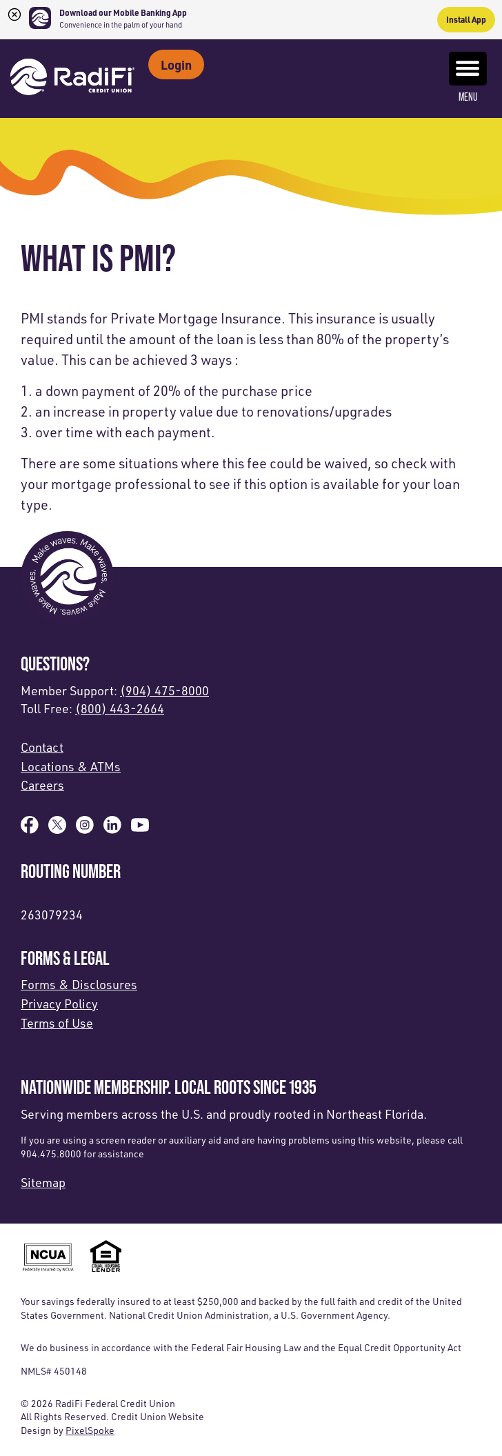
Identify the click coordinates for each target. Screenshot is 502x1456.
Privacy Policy (59, 1003)
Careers (42, 784)
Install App (466, 19)
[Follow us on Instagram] (85, 829)
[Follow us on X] (57, 829)
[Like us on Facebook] (30, 829)
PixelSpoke (90, 1430)
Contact (42, 747)
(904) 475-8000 (164, 690)
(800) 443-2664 (119, 708)
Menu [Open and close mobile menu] (468, 77)
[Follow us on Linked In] (112, 829)
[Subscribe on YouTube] (140, 829)
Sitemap (43, 1182)
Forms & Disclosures (79, 984)
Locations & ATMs (71, 766)
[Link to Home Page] (72, 78)
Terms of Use (57, 1022)
